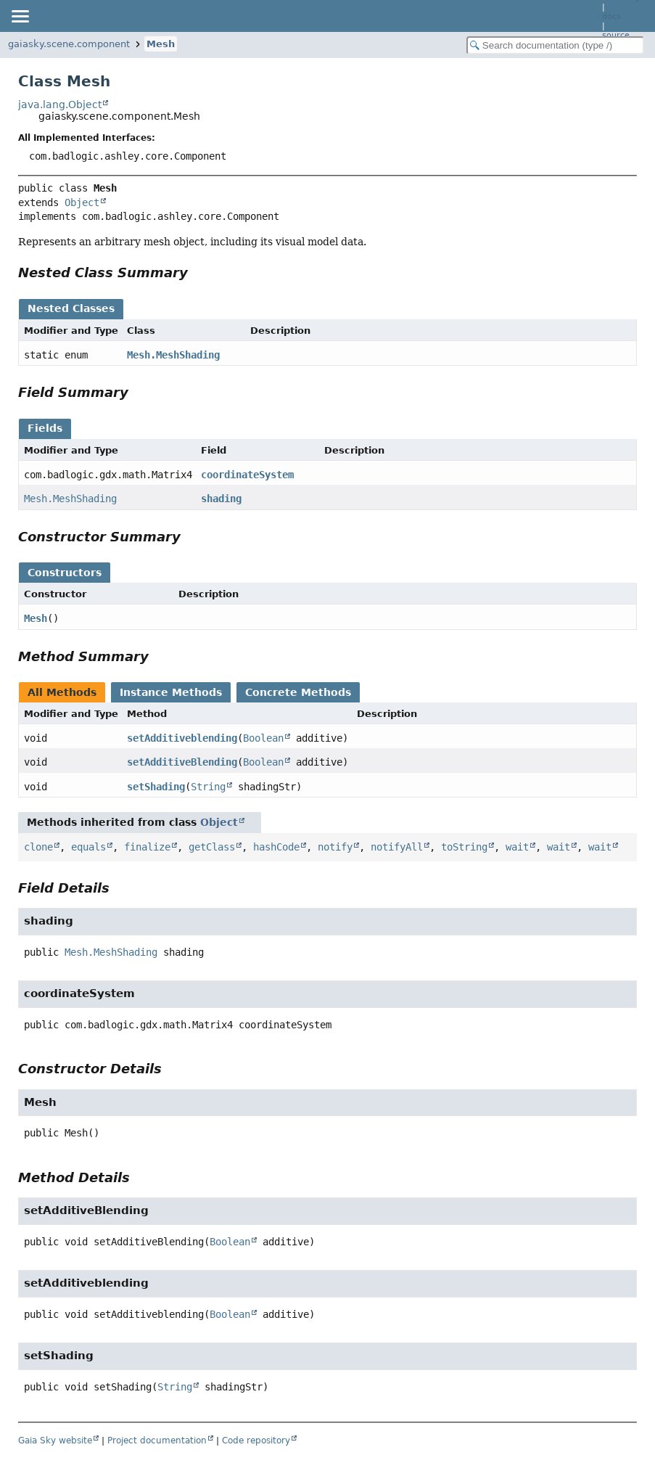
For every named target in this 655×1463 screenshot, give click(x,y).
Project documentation (157, 1440)
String (208, 786)
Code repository (256, 1440)
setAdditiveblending (182, 738)
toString (464, 847)
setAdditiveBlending (182, 762)
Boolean (263, 738)
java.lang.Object (60, 104)
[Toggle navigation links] (19, 16)
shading (221, 498)
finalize (147, 847)
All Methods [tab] (62, 692)
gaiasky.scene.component (69, 43)
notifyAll (397, 847)
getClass (212, 847)
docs (611, 16)
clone (38, 847)
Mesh (161, 43)
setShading (156, 786)
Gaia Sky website (55, 1440)
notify (335, 847)
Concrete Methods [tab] (298, 692)
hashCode (276, 847)
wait (517, 847)
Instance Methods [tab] (171, 692)
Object (82, 202)
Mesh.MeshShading (173, 355)
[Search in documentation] (555, 45)
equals (88, 847)
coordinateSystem (247, 474)
